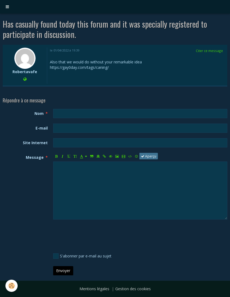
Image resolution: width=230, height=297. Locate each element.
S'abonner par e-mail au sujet (82, 256)
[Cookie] (11, 286)
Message (35, 157)
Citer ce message (209, 51)
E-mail (42, 128)
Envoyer (63, 270)
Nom (39, 113)
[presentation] (94, 235)
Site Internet (35, 142)
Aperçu (148, 156)
